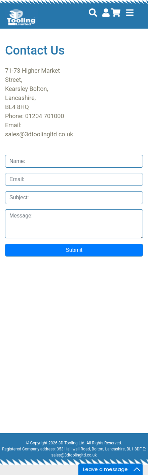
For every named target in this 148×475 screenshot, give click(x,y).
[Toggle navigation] (130, 13)
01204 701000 (44, 116)
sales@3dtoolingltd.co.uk (39, 134)
